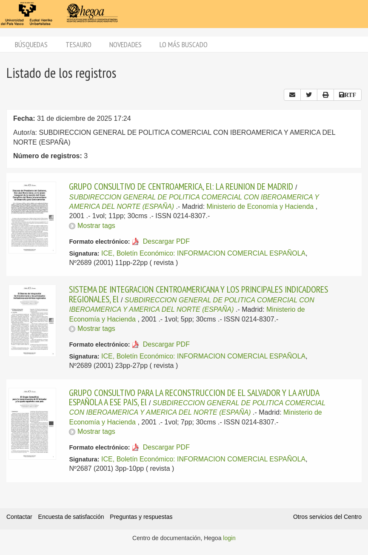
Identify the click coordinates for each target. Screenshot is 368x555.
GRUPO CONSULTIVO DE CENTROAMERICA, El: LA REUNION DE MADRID (181, 186)
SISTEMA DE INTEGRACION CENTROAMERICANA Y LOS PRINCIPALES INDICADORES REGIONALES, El (198, 294)
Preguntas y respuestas (141, 516)
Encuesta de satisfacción (71, 516)
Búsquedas (31, 44)
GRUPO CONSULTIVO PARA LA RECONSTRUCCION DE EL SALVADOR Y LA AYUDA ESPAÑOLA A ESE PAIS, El (194, 397)
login (229, 538)
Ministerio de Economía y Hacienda (260, 206)
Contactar (19, 516)
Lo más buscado (184, 44)
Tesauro (78, 44)
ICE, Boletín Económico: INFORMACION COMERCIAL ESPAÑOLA (203, 253)
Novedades (125, 44)
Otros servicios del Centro (327, 516)
